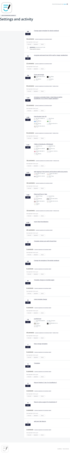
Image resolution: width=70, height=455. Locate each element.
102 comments (30, 183)
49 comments (30, 332)
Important (36, 44)
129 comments (30, 210)
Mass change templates (40, 344)
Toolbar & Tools (55, 86)
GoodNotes (59, 448)
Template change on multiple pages (44, 280)
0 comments (29, 352)
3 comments (29, 429)
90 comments (30, 86)
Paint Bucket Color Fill (40, 116)
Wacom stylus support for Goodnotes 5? (45, 402)
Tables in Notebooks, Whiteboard (43, 144)
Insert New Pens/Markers (41, 221)
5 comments (29, 249)
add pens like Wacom (40, 421)
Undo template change (40, 299)
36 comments (30, 39)
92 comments (30, 133)
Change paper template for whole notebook (46, 30)
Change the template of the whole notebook (46, 260)
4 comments (29, 391)
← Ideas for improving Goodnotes (8, 15)
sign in (65, 4)
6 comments (29, 269)
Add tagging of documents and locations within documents (51, 171)
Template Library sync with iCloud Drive (45, 241)
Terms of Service (66, 448)
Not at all (29, 44)
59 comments (30, 105)
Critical (43, 44)
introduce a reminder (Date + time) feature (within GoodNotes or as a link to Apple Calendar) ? (48, 97)
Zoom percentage (39, 74)
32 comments (30, 63)
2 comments (29, 410)
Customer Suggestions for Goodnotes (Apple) (43, 39)
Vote (28, 34)
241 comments (30, 230)
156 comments (30, 160)
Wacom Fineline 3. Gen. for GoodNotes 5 (45, 382)
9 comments (29, 307)
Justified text (37, 319)
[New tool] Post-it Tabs (40, 194)
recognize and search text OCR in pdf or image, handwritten (51, 55)
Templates (37, 363)
